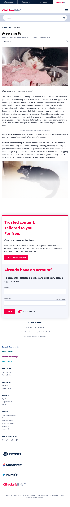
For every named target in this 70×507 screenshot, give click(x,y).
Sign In (4, 404)
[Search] (35, 18)
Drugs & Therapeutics (10, 347)
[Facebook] (2, 440)
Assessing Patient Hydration (35, 327)
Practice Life (7, 361)
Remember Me (29, 312)
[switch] (20, 311)
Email (6, 287)
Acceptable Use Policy (37, 497)
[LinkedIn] (17, 440)
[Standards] (26, 2)
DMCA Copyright (54, 495)
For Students (6, 375)
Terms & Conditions (43, 495)
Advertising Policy (8, 423)
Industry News (6, 429)
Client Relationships (10, 356)
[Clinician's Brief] (61, 2)
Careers (4, 418)
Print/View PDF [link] (7, 41)
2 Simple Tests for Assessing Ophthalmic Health (35, 332)
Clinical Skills (7, 352)
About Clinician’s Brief (9, 415)
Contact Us (5, 426)
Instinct (34, 495)
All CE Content (6, 372)
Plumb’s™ (5, 385)
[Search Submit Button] (64, 18)
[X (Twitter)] (12, 440)
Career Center (6, 388)
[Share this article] (66, 41)
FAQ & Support (7, 402)
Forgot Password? (61, 299)
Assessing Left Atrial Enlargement (35, 336)
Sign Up (4, 399)
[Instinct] (8, 2)
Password (7, 299)
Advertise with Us (8, 421)
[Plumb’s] (44, 2)
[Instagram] (7, 440)
